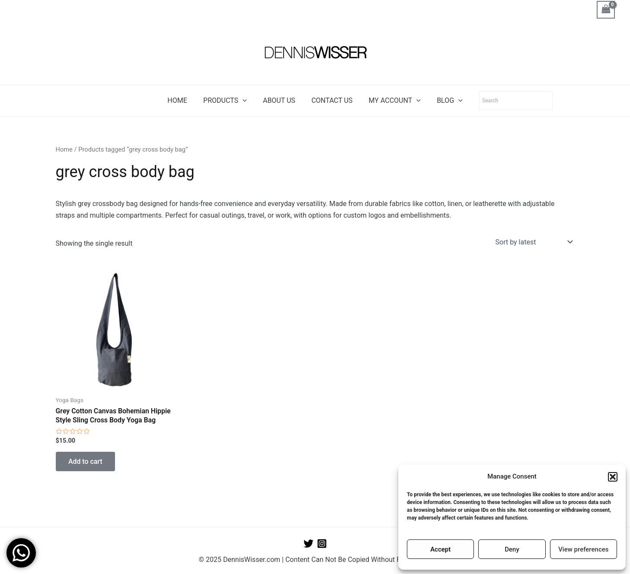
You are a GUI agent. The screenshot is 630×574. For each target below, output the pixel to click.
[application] (246, 100)
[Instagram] (322, 543)
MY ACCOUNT (391, 100)
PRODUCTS (228, 100)
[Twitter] (308, 543)
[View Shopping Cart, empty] (606, 10)
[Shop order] (533, 242)
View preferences (583, 549)
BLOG (444, 100)
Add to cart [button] (86, 461)
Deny (512, 549)
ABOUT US (280, 100)
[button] (612, 477)
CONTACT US (330, 100)
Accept (440, 549)
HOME (183, 100)
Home (64, 149)
